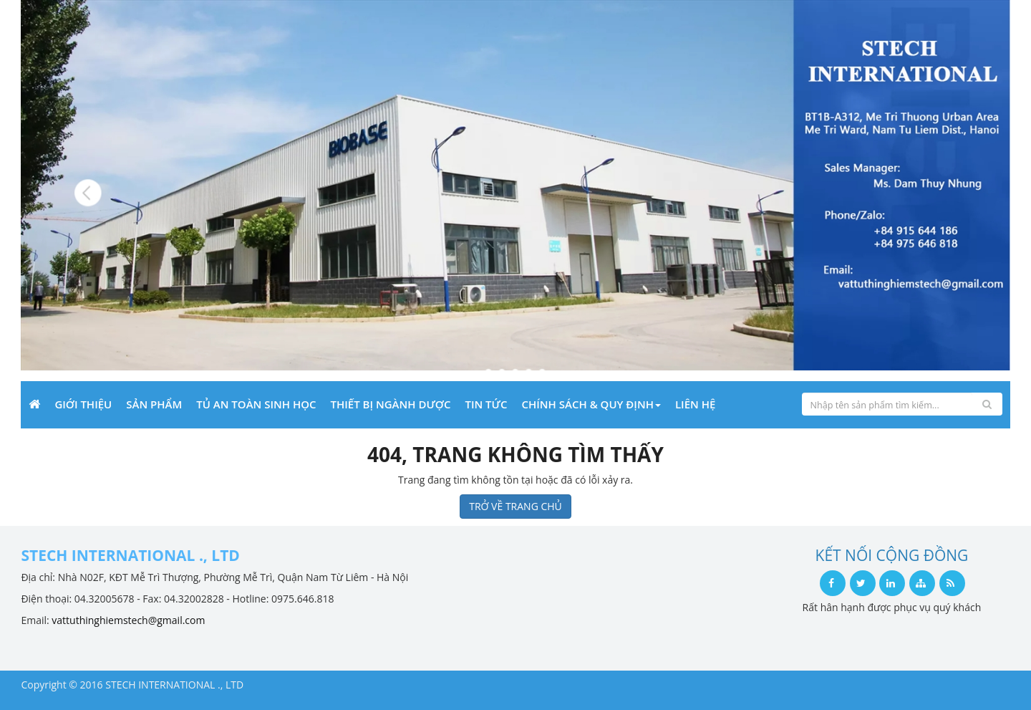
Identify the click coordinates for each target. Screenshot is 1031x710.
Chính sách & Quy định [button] (591, 404)
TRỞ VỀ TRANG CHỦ (515, 506)
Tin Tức (486, 404)
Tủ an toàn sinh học (256, 404)
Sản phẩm (154, 404)
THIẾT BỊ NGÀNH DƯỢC (391, 404)
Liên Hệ (695, 404)
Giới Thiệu (83, 404)
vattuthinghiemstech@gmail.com (128, 620)
